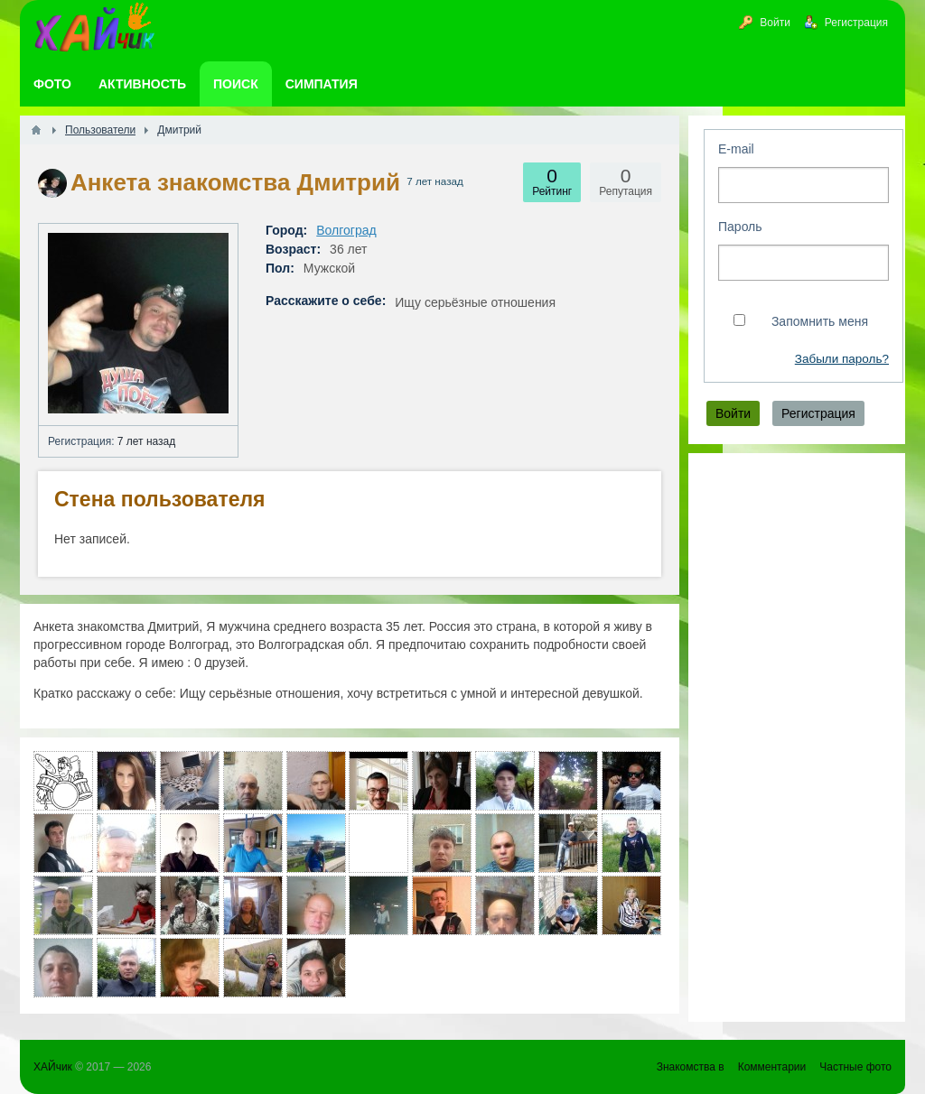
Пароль (740, 226)
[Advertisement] (797, 737)
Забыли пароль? (842, 359)
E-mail (736, 149)
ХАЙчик (52, 1067)
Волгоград (346, 230)
